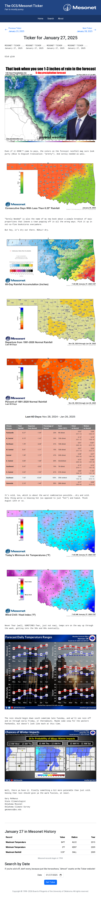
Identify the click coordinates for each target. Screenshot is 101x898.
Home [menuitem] (40, 18)
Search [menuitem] (50, 18)
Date (39, 875)
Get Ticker (50, 882)
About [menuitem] (60, 18)
